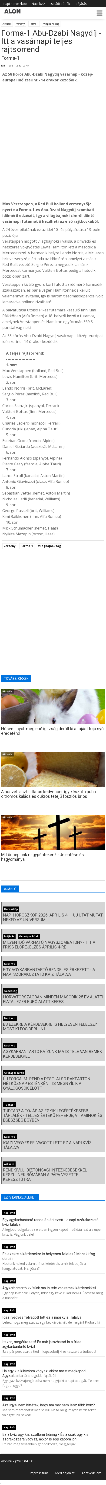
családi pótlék (60, 3)
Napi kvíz (38, 3)
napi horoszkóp (15, 3)
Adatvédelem (91, 1473)
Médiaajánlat (65, 1473)
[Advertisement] (53, 142)
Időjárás (81, 3)
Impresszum (39, 1473)
